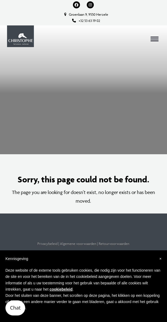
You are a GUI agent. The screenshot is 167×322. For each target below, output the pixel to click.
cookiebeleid (61, 289)
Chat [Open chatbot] (15, 307)
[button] (154, 39)
